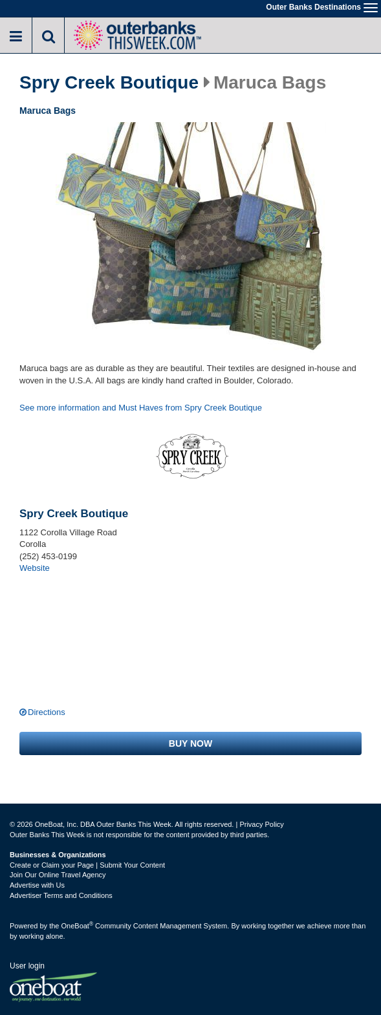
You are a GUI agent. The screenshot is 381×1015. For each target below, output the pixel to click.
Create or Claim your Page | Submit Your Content (87, 865)
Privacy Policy (261, 824)
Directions (46, 712)
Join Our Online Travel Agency (58, 875)
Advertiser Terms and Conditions (61, 895)
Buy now (190, 743)
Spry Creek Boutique (109, 82)
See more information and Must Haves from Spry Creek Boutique (140, 407)
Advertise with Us (37, 885)
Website (34, 568)
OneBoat (77, 926)
